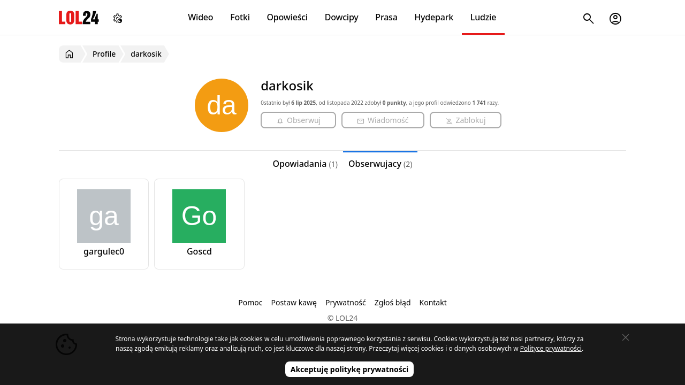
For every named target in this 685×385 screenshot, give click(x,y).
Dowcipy (342, 17)
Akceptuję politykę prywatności (350, 369)
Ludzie (483, 17)
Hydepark (433, 17)
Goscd (199, 251)
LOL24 (79, 17)
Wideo (200, 17)
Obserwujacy (380, 164)
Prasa (386, 17)
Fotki (240, 17)
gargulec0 (103, 251)
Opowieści (287, 17)
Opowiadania (305, 164)
